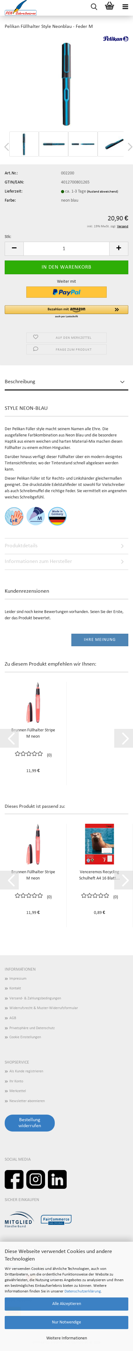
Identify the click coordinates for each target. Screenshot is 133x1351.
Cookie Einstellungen (25, 1037)
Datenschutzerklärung (82, 1291)
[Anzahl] (66, 249)
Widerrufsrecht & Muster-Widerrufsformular (43, 1008)
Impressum (18, 979)
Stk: (8, 237)
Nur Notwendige (66, 1322)
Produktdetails (21, 546)
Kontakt (15, 988)
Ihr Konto (16, 1081)
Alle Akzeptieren (66, 1304)
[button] (14, 249)
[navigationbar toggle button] (125, 8)
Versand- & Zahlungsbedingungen (35, 998)
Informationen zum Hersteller (38, 562)
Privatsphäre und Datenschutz (32, 1028)
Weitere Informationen (66, 1338)
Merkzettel (17, 1091)
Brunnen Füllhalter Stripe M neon (33, 733)
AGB (12, 1018)
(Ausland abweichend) (102, 191)
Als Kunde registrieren (26, 1071)
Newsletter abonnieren (27, 1101)
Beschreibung (20, 382)
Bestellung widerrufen (29, 1122)
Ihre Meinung (100, 639)
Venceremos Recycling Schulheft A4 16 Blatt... (99, 875)
